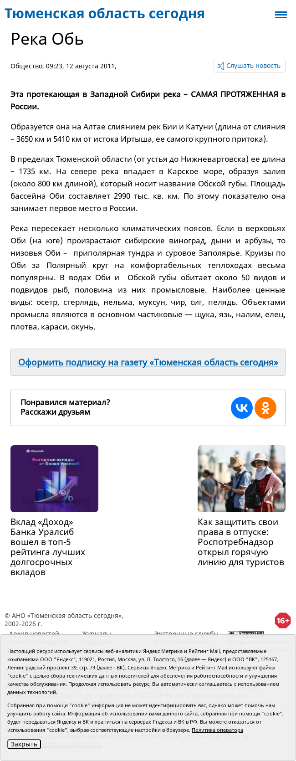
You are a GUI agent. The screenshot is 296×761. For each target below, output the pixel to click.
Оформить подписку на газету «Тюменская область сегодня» (148, 362)
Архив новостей (34, 633)
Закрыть (24, 744)
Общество (26, 66)
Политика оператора (217, 729)
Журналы (96, 633)
